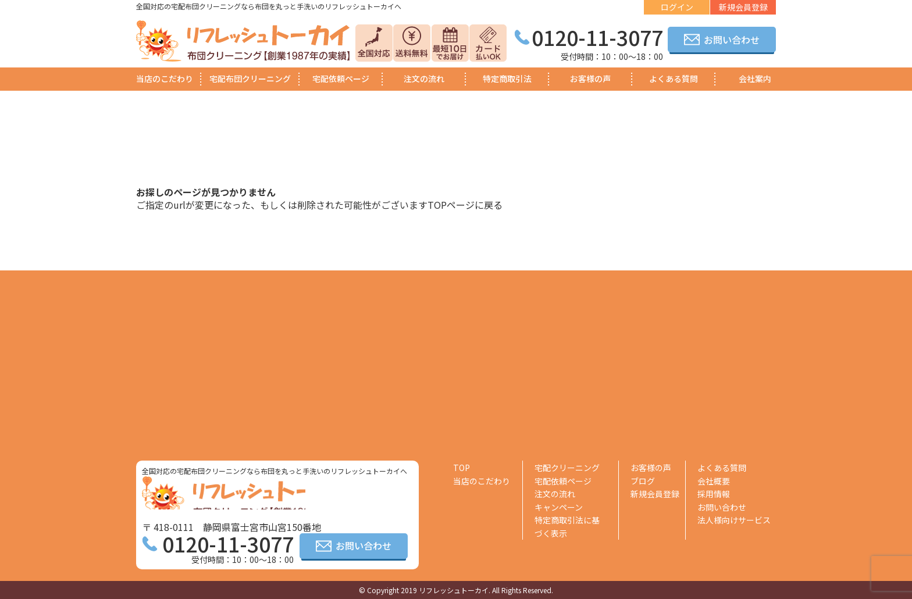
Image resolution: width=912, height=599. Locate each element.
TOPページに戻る (465, 205)
